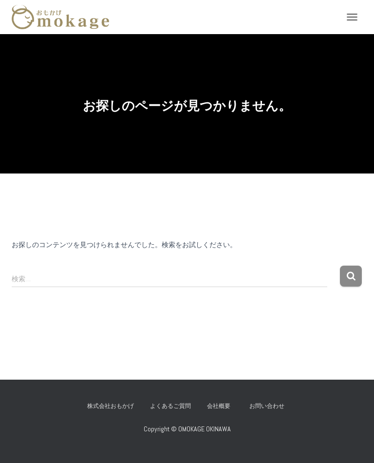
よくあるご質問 (170, 406)
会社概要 (218, 406)
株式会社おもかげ (110, 406)
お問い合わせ (269, 406)
